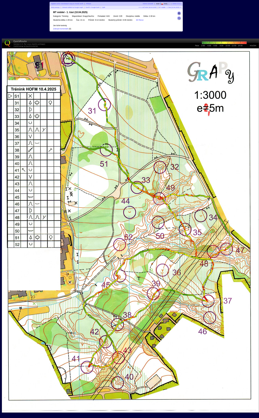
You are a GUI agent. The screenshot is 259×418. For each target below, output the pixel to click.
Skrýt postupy (55, 7)
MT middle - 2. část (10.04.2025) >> (170, 7)
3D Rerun (140, 20)
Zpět (103, 7)
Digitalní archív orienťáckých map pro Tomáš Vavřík (67, 3)
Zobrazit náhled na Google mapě (72, 7)
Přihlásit (88, 3)
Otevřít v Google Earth (92, 7)
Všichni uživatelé (148, 3)
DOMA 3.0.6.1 (176, 3)
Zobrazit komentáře (60, 29)
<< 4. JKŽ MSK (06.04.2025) (148, 7)
